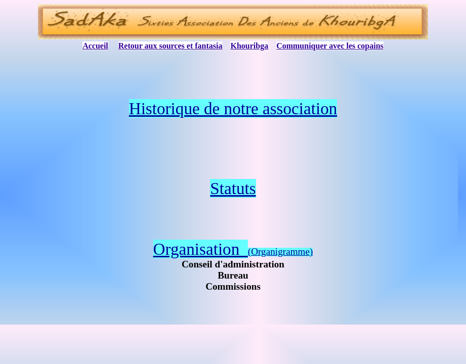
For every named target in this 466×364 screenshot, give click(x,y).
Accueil (95, 45)
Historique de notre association (233, 108)
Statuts (233, 188)
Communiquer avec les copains (330, 45)
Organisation (200, 249)
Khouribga (249, 45)
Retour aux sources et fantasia (170, 45)
